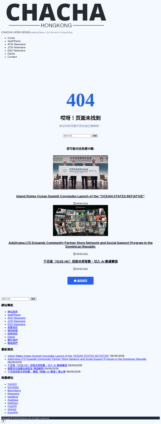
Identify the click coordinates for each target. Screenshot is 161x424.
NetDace (13, 403)
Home (11, 37)
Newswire (13, 393)
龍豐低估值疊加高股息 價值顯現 (26, 368)
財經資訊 (13, 333)
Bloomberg (14, 390)
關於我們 (13, 340)
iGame (11, 53)
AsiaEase (13, 400)
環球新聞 (13, 330)
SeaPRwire (14, 41)
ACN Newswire (17, 44)
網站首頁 (13, 311)
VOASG (12, 409)
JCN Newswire (16, 47)
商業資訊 (13, 327)
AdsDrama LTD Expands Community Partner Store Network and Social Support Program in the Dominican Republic (80, 244)
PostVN (12, 406)
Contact (12, 56)
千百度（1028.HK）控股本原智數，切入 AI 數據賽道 (80, 261)
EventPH (13, 412)
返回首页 (80, 280)
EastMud (13, 396)
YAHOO (12, 384)
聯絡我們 (13, 343)
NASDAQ (13, 387)
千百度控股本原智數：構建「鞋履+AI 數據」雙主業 (37, 371)
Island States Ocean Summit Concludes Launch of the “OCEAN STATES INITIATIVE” (80, 196)
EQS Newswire (16, 50)
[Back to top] (3, 421)
